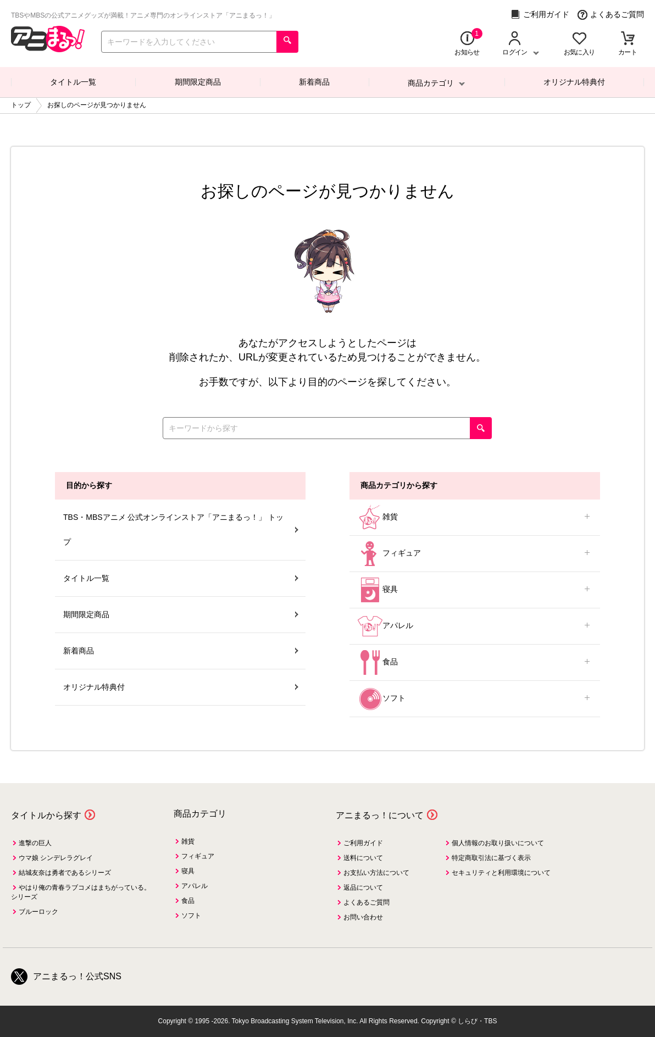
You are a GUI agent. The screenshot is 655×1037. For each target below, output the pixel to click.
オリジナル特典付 (574, 81)
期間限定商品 (198, 81)
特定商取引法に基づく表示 (491, 858)
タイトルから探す (46, 815)
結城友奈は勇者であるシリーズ (65, 873)
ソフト (475, 698)
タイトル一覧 (73, 81)
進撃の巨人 (35, 843)
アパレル (475, 626)
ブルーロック (38, 912)
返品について (363, 887)
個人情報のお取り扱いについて (498, 843)
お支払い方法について (376, 873)
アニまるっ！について (380, 815)
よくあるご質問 (611, 14)
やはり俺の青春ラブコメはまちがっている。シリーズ (81, 892)
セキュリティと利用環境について (501, 873)
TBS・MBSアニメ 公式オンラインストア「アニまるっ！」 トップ (180, 529)
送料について (363, 858)
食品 (475, 662)
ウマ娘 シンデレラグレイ (56, 858)
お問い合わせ (363, 917)
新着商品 (314, 81)
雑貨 (475, 517)
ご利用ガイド (539, 14)
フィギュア (475, 553)
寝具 (475, 590)
